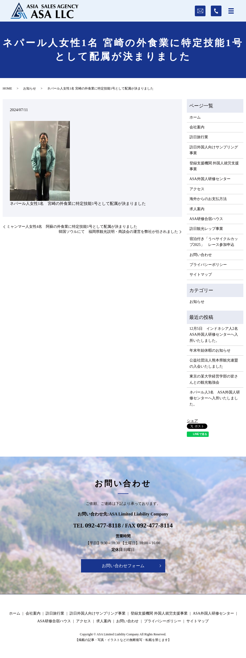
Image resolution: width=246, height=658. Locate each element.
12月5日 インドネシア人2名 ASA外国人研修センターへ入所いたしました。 (215, 335)
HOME (7, 88)
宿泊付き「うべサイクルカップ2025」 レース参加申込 (213, 242)
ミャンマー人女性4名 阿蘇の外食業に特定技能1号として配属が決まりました (72, 227)
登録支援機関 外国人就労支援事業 (214, 166)
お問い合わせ (200, 255)
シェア (192, 421)
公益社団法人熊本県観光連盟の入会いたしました (213, 363)
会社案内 (196, 127)
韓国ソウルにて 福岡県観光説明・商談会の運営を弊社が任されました (118, 232)
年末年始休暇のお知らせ (210, 350)
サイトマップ (200, 275)
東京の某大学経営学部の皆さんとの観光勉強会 (213, 379)
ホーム (195, 117)
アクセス (196, 189)
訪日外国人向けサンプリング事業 (213, 150)
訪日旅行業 (198, 137)
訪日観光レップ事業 (206, 229)
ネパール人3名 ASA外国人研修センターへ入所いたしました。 (214, 398)
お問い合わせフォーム (123, 565)
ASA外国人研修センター (210, 179)
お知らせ (29, 88)
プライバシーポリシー (208, 265)
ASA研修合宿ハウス (206, 219)
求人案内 (196, 209)
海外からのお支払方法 (208, 199)
